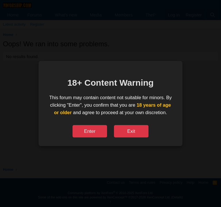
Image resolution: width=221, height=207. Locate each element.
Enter (89, 131)
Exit (131, 131)
